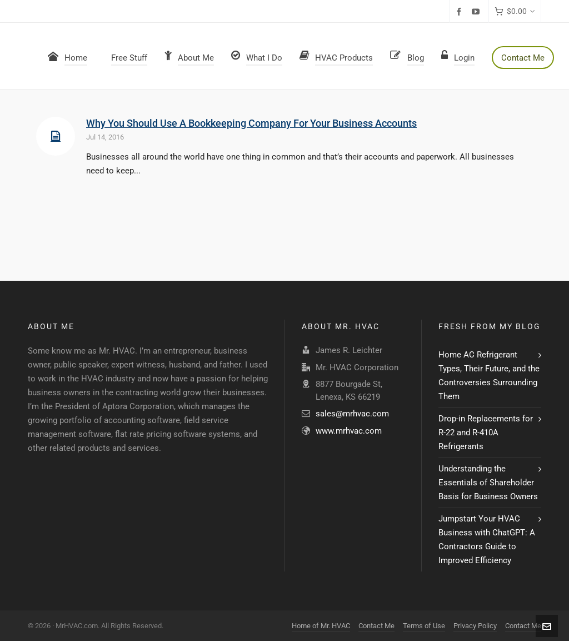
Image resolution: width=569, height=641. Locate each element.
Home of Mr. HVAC (321, 626)
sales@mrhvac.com (352, 414)
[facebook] (460, 12)
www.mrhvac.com (349, 431)
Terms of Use (424, 626)
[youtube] (477, 12)
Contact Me (376, 626)
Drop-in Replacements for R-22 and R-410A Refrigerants (485, 432)
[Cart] (515, 11)
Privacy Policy (475, 626)
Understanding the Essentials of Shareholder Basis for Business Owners (488, 482)
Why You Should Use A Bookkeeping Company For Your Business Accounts (251, 123)
